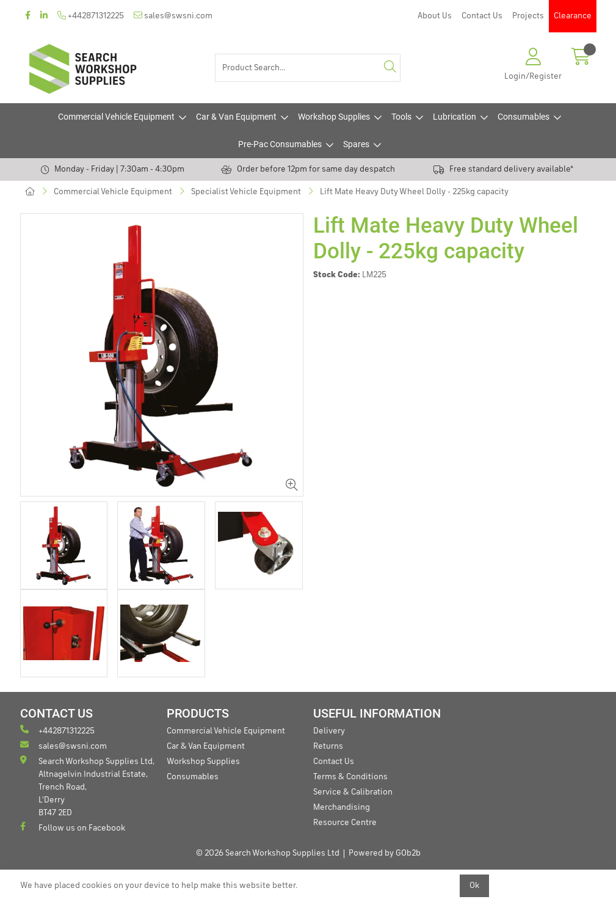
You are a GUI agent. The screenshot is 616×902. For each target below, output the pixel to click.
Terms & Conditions (350, 777)
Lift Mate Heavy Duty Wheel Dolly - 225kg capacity (414, 191)
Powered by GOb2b (385, 853)
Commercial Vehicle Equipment (116, 117)
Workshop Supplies (334, 117)
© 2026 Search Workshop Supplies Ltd (267, 853)
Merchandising (341, 807)
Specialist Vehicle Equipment (246, 191)
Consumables (523, 117)
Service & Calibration (353, 792)
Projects (528, 16)
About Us (435, 16)
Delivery (329, 731)
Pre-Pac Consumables (280, 144)
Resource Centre (345, 822)
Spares (356, 144)
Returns (328, 746)
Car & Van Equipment (236, 117)
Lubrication (454, 117)
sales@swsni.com (173, 15)
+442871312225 (90, 15)
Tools (401, 117)
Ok (474, 885)
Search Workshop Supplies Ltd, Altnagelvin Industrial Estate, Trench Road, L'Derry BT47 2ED (87, 786)
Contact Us (482, 16)
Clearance (573, 16)
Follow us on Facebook (72, 827)
